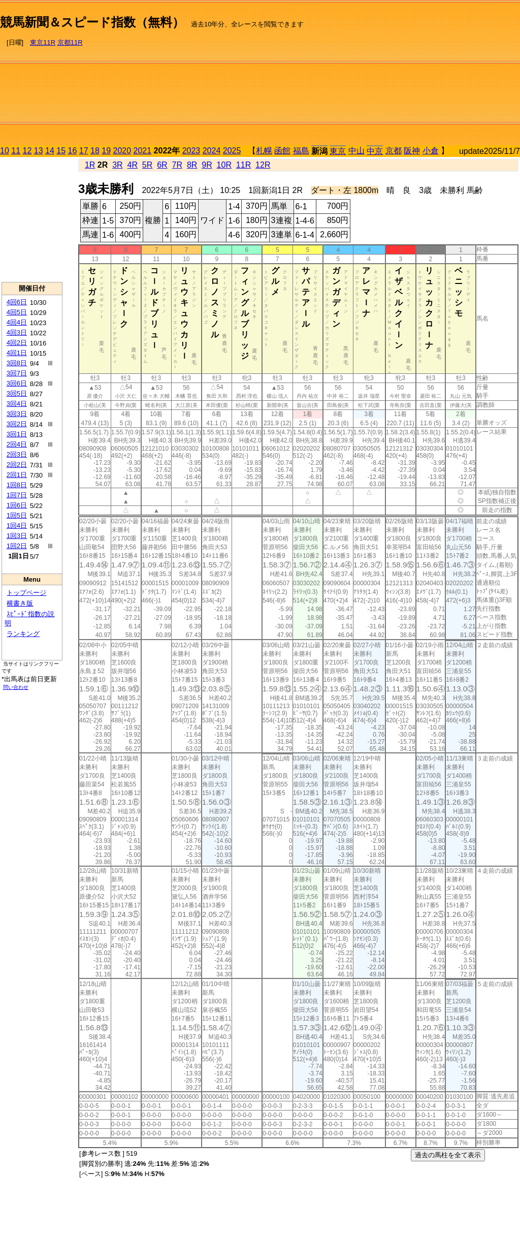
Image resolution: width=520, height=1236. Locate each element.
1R (90, 165)
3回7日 (17, 373)
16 (72, 150)
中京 (375, 151)
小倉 (430, 150)
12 (27, 150)
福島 (301, 150)
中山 (356, 150)
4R (132, 165)
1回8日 (17, 485)
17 (83, 150)
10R (224, 165)
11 (15, 150)
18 (95, 150)
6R (162, 165)
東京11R (42, 42)
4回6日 (17, 302)
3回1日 (17, 434)
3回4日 (17, 403)
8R (192, 165)
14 (49, 150)
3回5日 (17, 393)
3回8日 (17, 363)
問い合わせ (15, 687)
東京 (338, 151)
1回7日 (17, 495)
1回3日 (17, 536)
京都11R (70, 42)
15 (61, 150)
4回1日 (17, 353)
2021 (143, 150)
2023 (191, 150)
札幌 (264, 150)
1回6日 (17, 505)
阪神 (412, 150)
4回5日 (17, 312)
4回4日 (17, 322)
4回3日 (17, 332)
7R (177, 165)
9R (207, 165)
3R (117, 165)
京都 (393, 150)
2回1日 (17, 475)
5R (147, 165)
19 (106, 150)
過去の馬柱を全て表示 (448, 1155)
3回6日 (17, 383)
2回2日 (17, 464)
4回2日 (17, 342)
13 (38, 150)
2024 (212, 150)
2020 (122, 150)
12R (262, 165)
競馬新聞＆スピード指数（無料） (92, 22)
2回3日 (17, 454)
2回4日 (17, 444)
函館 (282, 150)
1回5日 (17, 515)
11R (243, 165)
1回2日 (17, 546)
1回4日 (17, 525)
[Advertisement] (412, 74)
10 (4, 150)
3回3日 (17, 414)
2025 (232, 150)
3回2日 (17, 424)
